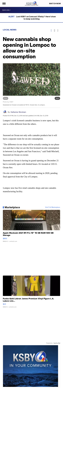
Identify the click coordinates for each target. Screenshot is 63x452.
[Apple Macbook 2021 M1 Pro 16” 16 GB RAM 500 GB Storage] (31, 227)
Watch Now (55, 3)
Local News (10, 30)
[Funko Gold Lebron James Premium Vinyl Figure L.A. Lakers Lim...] (31, 293)
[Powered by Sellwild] (56, 343)
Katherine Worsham (18, 112)
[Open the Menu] (4, 3)
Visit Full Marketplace (52, 207)
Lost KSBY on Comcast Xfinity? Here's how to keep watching (36, 17)
